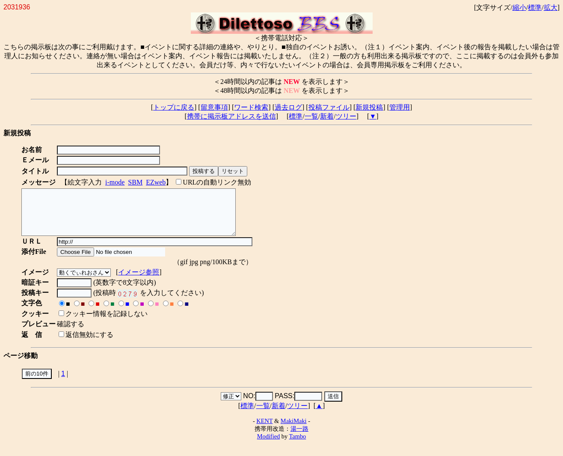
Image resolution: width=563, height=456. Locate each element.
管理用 (399, 107)
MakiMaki (294, 429)
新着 (327, 116)
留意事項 (214, 107)
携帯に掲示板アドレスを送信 (231, 116)
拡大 (550, 7)
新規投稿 (369, 107)
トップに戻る (173, 107)
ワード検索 (251, 107)
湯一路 (299, 437)
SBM (135, 182)
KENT (264, 429)
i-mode (114, 182)
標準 (535, 7)
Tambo (297, 445)
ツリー (346, 116)
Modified (268, 445)
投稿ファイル (329, 107)
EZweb (156, 182)
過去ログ (288, 107)
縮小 (519, 7)
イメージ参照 (140, 281)
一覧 (311, 116)
